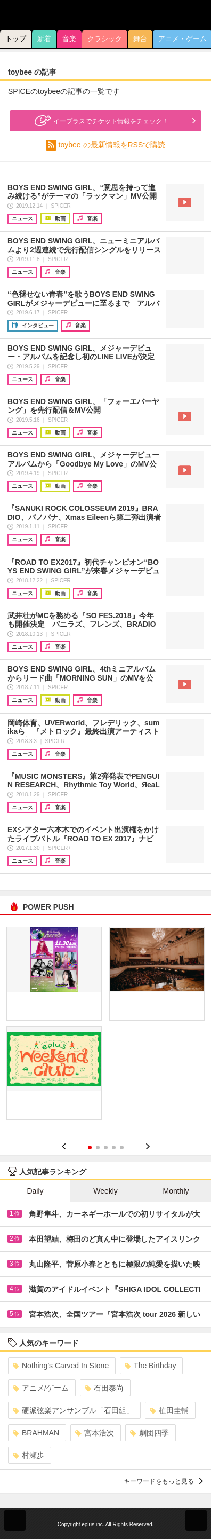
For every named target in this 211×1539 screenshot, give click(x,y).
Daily (35, 1191)
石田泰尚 (104, 1388)
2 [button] (98, 1147)
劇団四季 (149, 1432)
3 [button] (106, 1147)
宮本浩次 (94, 1432)
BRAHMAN (36, 1432)
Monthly (176, 1191)
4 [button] (114, 1147)
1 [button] (90, 1147)
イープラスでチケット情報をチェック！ (100, 120)
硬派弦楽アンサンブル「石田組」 (73, 1410)
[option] (105, 1027)
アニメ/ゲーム (41, 1388)
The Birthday (150, 1365)
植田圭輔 (169, 1410)
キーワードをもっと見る (163, 1481)
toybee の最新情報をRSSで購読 (112, 144)
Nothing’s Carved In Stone (61, 1365)
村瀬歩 (28, 1455)
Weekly (105, 1191)
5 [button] (122, 1147)
